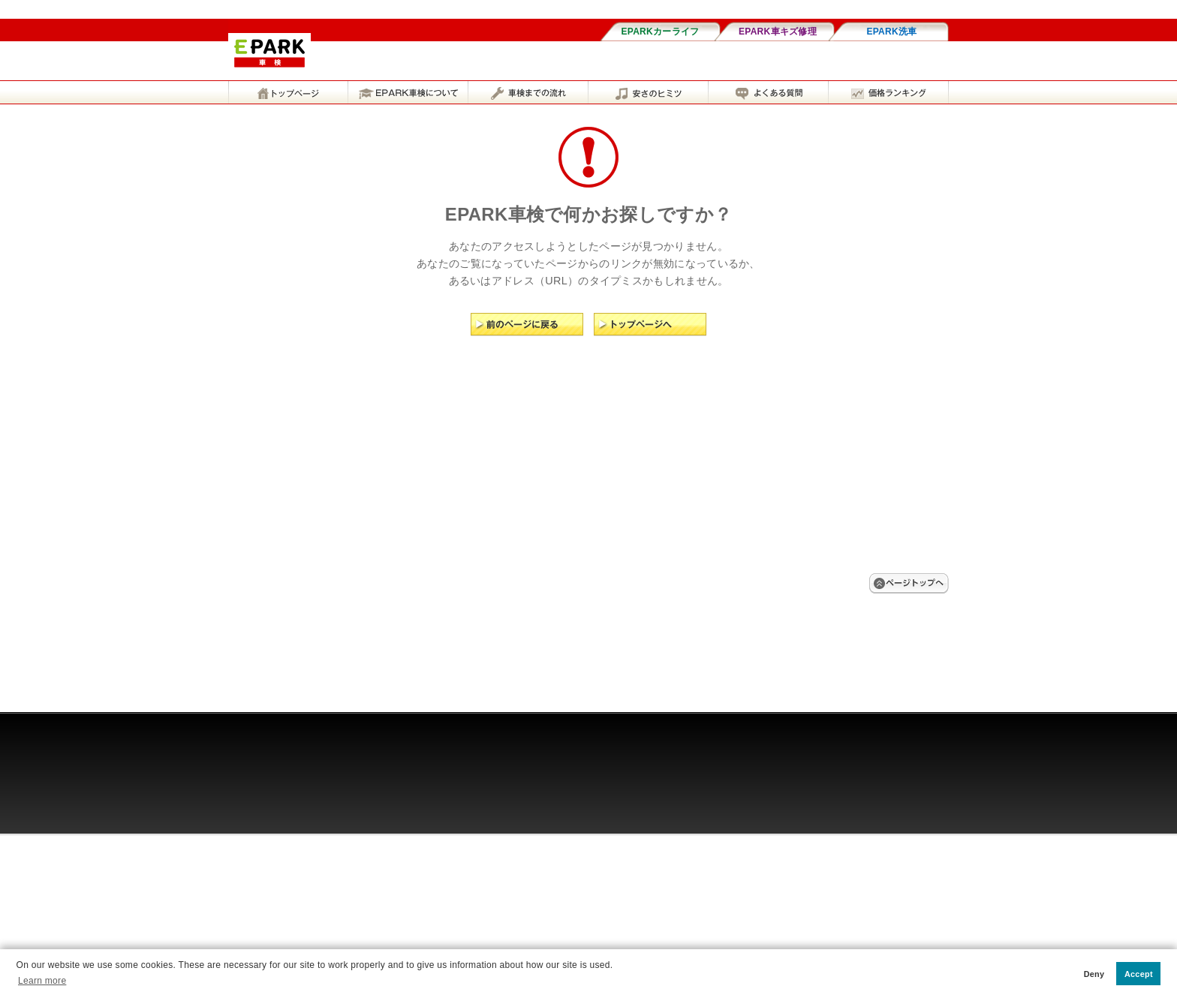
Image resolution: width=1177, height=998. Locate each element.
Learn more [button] (42, 980)
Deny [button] (1094, 973)
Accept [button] (1138, 973)
